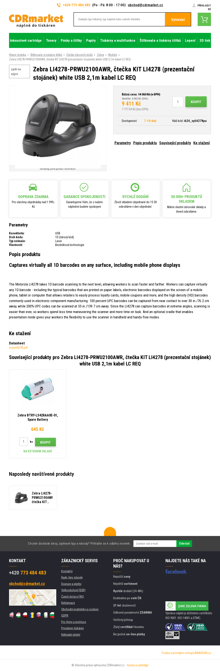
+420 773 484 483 (73, 5)
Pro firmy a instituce (73, 622)
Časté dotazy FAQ (72, 597)
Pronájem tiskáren (72, 628)
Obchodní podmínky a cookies (80, 609)
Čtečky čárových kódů (79, 55)
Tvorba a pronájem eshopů (177, 653)
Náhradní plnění (70, 635)
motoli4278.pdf (18, 347)
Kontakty (67, 571)
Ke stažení (201, 143)
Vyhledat (178, 19)
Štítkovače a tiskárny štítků (46, 55)
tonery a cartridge (137, 665)
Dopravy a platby (71, 584)
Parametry (123, 143)
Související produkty (175, 143)
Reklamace (68, 603)
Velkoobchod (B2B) (73, 590)
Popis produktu (145, 143)
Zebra (100, 55)
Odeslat (184, 543)
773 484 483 (27, 573)
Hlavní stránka (17, 55)
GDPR (64, 615)
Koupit (196, 102)
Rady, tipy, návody (72, 577)
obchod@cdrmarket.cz (145, 5)
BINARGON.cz (203, 653)
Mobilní (112, 55)
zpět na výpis (16, 71)
